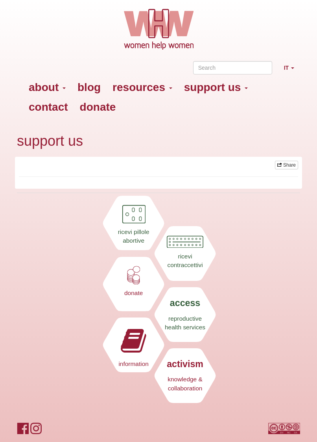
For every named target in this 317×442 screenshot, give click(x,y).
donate (98, 107)
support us (216, 87)
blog (89, 87)
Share (286, 165)
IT (292, 71)
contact (48, 107)
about (47, 87)
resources (142, 87)
